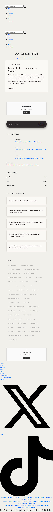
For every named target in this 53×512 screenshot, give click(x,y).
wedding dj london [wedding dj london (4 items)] (34, 331)
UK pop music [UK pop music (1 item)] (22, 323)
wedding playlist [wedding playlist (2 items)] (12, 340)
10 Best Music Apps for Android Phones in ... (28, 142)
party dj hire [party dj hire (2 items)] (11, 311)
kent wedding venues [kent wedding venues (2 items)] (14, 298)
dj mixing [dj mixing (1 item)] (36, 282)
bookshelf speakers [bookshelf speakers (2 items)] (29, 273)
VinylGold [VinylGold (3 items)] (10, 327)
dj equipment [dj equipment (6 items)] (11, 282)
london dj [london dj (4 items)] (26, 302)
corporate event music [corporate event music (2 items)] (14, 277)
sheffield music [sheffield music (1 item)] (27, 315)
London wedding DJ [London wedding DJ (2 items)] (33, 306)
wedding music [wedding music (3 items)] (29, 335)
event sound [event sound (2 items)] (35, 290)
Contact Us (26, 112)
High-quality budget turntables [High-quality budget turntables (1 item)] (17, 294)
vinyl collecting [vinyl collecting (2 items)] (34, 323)
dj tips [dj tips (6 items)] (24, 286)
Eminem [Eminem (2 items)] (10, 290)
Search (41, 124)
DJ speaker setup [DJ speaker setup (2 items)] (13, 286)
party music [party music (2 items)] (22, 311)
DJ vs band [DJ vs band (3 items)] (33, 286)
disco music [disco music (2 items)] (38, 277)
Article (8, 177)
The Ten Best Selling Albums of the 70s (26, 201)
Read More (11, 88)
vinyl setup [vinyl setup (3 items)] (11, 331)
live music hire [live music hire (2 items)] (28, 298)
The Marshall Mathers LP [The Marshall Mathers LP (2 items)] (15, 319)
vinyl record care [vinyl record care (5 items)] (35, 327)
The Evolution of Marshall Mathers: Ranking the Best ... (23, 165)
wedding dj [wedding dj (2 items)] (21, 331)
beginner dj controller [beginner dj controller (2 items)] (14, 269)
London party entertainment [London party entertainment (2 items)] (16, 306)
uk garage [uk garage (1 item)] (11, 323)
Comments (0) (15, 64)
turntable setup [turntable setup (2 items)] (30, 319)
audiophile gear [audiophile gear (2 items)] (12, 265)
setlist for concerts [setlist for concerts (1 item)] (13, 315)
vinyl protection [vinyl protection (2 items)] (22, 327)
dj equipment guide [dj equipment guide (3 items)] (24, 282)
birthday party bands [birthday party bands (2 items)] (14, 273)
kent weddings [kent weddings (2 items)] (34, 294)
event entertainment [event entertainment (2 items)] (22, 290)
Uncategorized (10, 185)
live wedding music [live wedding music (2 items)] (13, 302)
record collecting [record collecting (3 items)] (35, 311)
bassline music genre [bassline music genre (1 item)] (27, 265)
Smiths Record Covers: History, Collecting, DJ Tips (29, 158)
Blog (7, 181)
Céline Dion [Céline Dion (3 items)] (28, 277)
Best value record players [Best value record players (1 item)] (31, 269)
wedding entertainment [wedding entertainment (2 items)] (14, 335)
